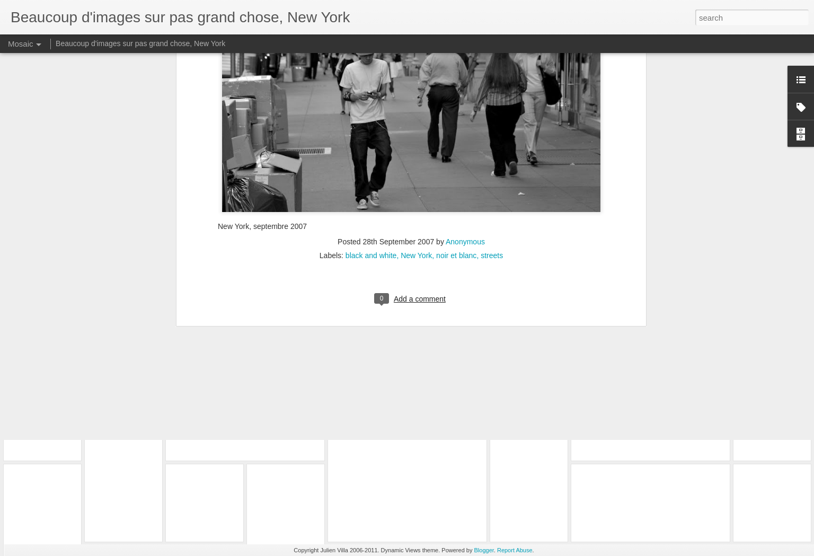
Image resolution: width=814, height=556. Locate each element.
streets (492, 133)
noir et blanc (456, 133)
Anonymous (465, 120)
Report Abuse (515, 550)
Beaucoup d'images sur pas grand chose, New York (140, 43)
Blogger (484, 550)
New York (416, 133)
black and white (371, 133)
